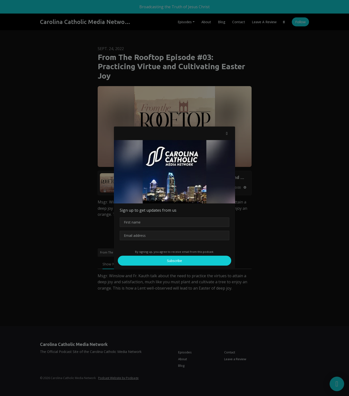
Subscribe (174, 260)
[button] (226, 133)
